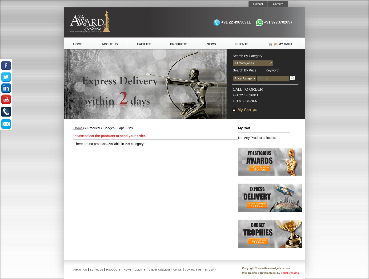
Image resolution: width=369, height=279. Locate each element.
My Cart (280, 44)
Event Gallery (159, 269)
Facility (144, 44)
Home (77, 44)
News (211, 44)
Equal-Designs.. (290, 272)
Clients (242, 44)
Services (96, 269)
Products (178, 44)
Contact (258, 4)
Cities (177, 269)
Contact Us (193, 269)
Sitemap (210, 269)
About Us (110, 44)
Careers (278, 4)
